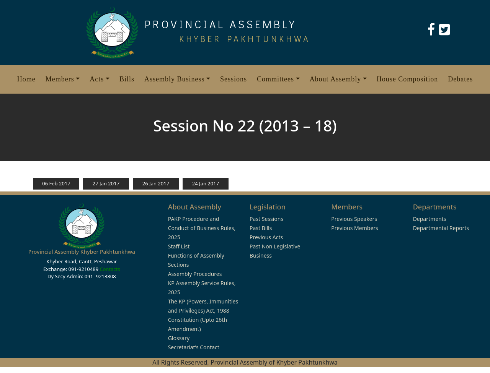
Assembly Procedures (195, 273)
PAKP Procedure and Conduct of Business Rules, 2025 (202, 228)
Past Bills (261, 228)
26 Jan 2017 (155, 183)
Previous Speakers (354, 218)
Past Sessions (266, 218)
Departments (429, 218)
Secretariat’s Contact (193, 347)
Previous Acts (266, 237)
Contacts (110, 269)
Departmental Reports (441, 228)
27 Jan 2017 (106, 183)
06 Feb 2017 (56, 183)
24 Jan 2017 (205, 183)
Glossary (178, 338)
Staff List (179, 246)
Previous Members (354, 228)
